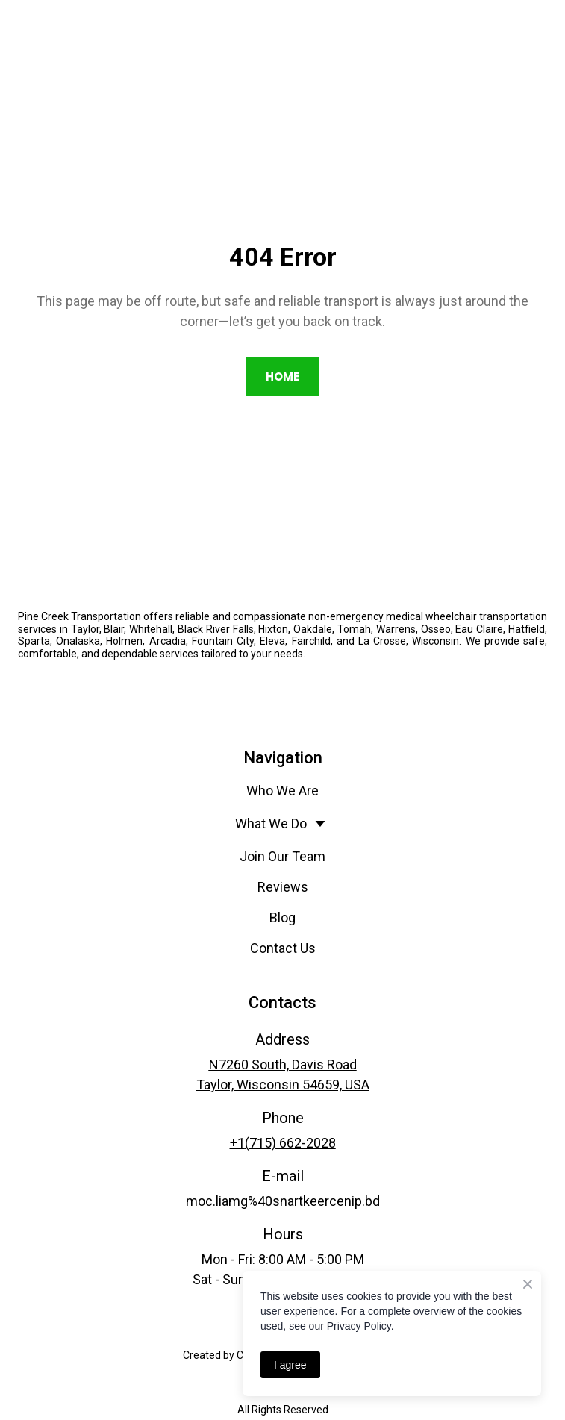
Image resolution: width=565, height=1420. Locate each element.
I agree (290, 1365)
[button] (282, 377)
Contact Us (283, 948)
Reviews (282, 887)
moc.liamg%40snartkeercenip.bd (283, 1201)
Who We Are (282, 790)
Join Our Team (282, 856)
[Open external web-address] (283, 693)
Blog (282, 917)
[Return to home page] (282, 548)
